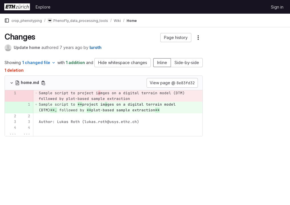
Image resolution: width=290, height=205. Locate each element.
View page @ (172, 82)
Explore (43, 7)
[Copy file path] (43, 82)
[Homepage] (17, 6)
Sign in (277, 7)
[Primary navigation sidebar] (6, 20)
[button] (175, 37)
